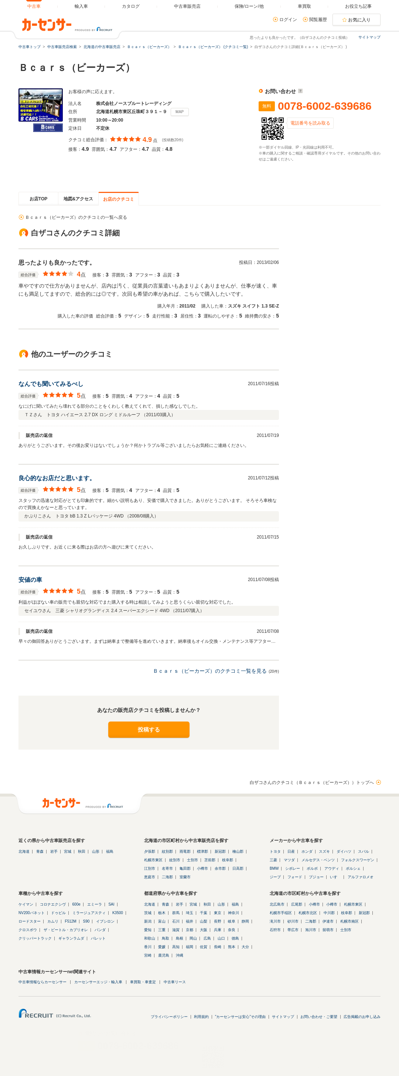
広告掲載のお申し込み (362, 1017)
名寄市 (167, 868)
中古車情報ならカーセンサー (42, 982)
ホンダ (307, 851)
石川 (176, 921)
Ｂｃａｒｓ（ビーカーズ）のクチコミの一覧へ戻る (76, 217)
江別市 (149, 868)
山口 (221, 938)
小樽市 (202, 868)
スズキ (324, 851)
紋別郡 (167, 851)
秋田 (81, 851)
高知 (176, 947)
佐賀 (203, 947)
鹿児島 (163, 955)
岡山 (193, 938)
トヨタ (275, 851)
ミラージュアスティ (89, 913)
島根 (179, 938)
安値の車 (30, 580)
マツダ (289, 860)
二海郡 (167, 877)
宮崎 (147, 955)
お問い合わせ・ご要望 (318, 1017)
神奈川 (233, 913)
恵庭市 (149, 877)
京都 (189, 930)
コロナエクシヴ (53, 904)
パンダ (100, 930)
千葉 (203, 913)
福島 (109, 851)
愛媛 (162, 947)
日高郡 (237, 868)
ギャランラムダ (71, 938)
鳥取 (165, 938)
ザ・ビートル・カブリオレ (66, 930)
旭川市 (310, 930)
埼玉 (189, 913)
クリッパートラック (35, 938)
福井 (189, 921)
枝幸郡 (227, 860)
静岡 (245, 921)
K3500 (117, 913)
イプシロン (105, 921)
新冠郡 (220, 851)
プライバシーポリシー (169, 1017)
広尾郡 (296, 904)
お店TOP (38, 198)
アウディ (331, 868)
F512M (70, 921)
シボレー (292, 868)
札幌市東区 (153, 860)
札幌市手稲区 (281, 913)
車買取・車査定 (143, 982)
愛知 (147, 930)
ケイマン (25, 904)
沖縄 (179, 955)
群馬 (176, 913)
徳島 (235, 938)
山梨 (203, 921)
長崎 (217, 947)
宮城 (67, 851)
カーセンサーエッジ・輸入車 (98, 982)
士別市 (192, 860)
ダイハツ (344, 851)
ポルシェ (353, 868)
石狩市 (275, 930)
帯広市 (293, 930)
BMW (274, 868)
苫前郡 (209, 860)
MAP (179, 112)
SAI (111, 904)
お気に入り (359, 20)
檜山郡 (237, 851)
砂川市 (293, 921)
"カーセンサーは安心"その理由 (240, 1017)
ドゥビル (58, 913)
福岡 (189, 947)
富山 (162, 921)
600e (76, 904)
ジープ (275, 877)
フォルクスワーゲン (357, 860)
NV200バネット (31, 913)
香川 (147, 947)
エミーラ (94, 904)
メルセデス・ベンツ (318, 860)
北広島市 (277, 904)
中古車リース (175, 982)
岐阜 (231, 921)
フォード (294, 877)
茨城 (147, 913)
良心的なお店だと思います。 (56, 478)
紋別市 (174, 860)
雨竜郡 (185, 851)
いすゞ (335, 877)
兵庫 (217, 930)
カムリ (52, 921)
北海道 (24, 851)
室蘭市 (185, 877)
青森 (40, 851)
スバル (363, 851)
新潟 (147, 921)
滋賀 (176, 930)
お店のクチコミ (118, 199)
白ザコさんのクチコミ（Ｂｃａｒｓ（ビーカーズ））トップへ (312, 782)
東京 (217, 913)
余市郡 (220, 868)
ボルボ (312, 868)
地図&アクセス (78, 198)
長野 (217, 921)
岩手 (54, 851)
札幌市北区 (308, 913)
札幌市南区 (349, 921)
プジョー (316, 877)
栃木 (162, 913)
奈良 (231, 930)
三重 (162, 930)
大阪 (203, 930)
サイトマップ (369, 37)
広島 (207, 938)
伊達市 (328, 921)
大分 (245, 947)
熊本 (231, 947)
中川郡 (329, 913)
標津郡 (202, 851)
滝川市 (275, 921)
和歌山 (149, 938)
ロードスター (29, 921)
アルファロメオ (361, 877)
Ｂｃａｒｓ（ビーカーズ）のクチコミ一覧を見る (210, 671)
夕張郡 (149, 851)
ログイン (288, 19)
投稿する (149, 729)
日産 (291, 851)
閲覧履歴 (318, 19)
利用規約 (201, 1017)
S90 (86, 921)
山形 (95, 851)
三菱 (273, 860)
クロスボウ (27, 930)
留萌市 (328, 930)
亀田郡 (185, 868)
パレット (98, 938)
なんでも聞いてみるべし (50, 384)
